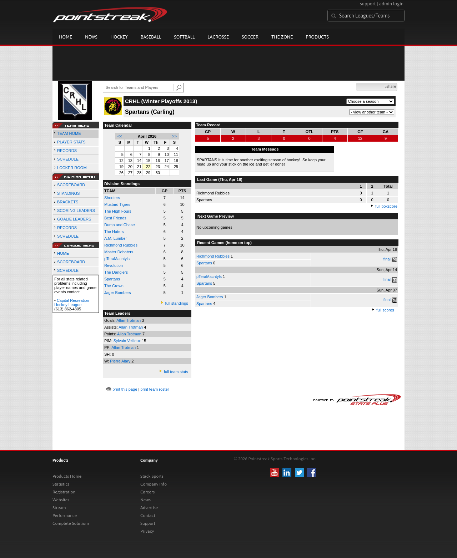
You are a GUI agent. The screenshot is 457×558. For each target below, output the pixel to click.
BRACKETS (67, 202)
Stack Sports (152, 476)
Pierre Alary (120, 361)
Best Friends (115, 218)
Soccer (250, 37)
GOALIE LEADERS (74, 219)
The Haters (114, 231)
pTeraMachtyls (117, 259)
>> (174, 136)
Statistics (60, 484)
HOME (63, 253)
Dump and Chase (119, 225)
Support (147, 523)
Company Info (153, 484)
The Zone (282, 37)
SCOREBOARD (71, 185)
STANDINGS (68, 193)
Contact (147, 515)
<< (119, 136)
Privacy (147, 531)
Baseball (151, 37)
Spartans (204, 263)
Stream (59, 507)
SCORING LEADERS (76, 210)
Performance (64, 515)
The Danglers (116, 272)
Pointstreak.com (109, 15)
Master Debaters (118, 252)
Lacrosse (218, 37)
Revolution (113, 265)
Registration (63, 491)
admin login (391, 3)
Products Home (66, 476)
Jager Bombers (117, 292)
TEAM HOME (69, 133)
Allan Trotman (129, 320)
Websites (60, 499)
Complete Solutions (70, 523)
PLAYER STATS (71, 142)
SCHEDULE (68, 159)
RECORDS (67, 150)
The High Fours (117, 211)
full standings (176, 303)
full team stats (176, 372)
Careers (147, 491)
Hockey (119, 37)
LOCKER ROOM (72, 168)
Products (317, 37)
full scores (385, 310)
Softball (184, 37)
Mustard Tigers (117, 204)
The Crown (114, 286)
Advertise (149, 507)
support (368, 3)
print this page (124, 389)
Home (65, 37)
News (91, 37)
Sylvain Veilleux (128, 341)
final (387, 259)
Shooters (112, 198)
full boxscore (386, 206)
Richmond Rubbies (120, 245)
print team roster (154, 389)
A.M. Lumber (115, 238)
